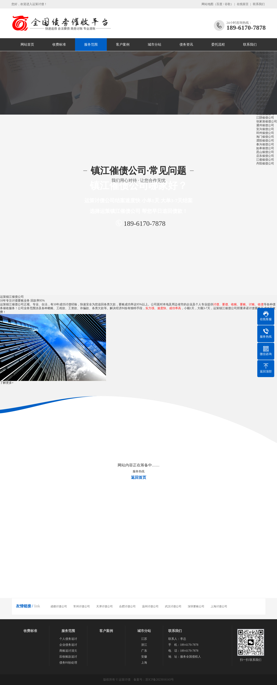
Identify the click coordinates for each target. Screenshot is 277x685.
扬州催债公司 (266, 71)
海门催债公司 (266, 136)
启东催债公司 (266, 155)
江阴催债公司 (266, 117)
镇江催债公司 (266, 94)
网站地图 (207, 4)
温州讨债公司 (150, 606)
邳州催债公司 (266, 133)
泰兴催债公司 (266, 144)
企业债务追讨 (68, 644)
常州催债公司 (266, 68)
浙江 (144, 644)
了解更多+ (7, 382)
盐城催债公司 (266, 83)
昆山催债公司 (266, 152)
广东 (144, 650)
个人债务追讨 (68, 638)
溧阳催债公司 (266, 140)
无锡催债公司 (266, 64)
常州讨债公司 (81, 606)
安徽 (144, 656)
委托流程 (218, 44)
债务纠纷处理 (68, 662)
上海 (144, 662)
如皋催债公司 (266, 148)
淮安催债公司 (266, 87)
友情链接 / (24, 606)
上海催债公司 (266, 52)
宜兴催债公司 (266, 129)
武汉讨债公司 (173, 606)
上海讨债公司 (219, 606)
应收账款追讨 (68, 656)
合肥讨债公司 (127, 606)
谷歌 (228, 4)
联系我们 (259, 4)
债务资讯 (186, 44)
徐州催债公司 (266, 75)
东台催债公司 (266, 110)
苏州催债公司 (266, 79)
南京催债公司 (266, 60)
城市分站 (154, 44)
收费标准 (59, 44)
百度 (219, 4)
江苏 (144, 638)
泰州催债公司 (266, 102)
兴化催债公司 (266, 106)
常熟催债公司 (266, 113)
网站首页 (27, 44)
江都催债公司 (266, 159)
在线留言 (243, 4)
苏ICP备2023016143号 (159, 679)
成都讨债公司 (58, 606)
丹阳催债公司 (266, 163)
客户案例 (122, 44)
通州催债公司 (266, 125)
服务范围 (91, 44)
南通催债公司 (266, 98)
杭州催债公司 (266, 56)
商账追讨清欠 (68, 650)
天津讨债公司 (104, 606)
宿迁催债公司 (266, 91)
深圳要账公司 (196, 606)
